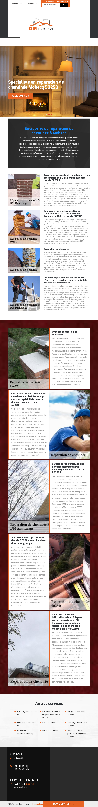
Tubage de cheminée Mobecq (76, 713)
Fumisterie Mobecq (50, 730)
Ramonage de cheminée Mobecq (27, 713)
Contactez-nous (20, 96)
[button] (47, 114)
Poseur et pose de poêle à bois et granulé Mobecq (76, 733)
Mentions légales (38, 804)
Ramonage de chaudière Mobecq (77, 724)
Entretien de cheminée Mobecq (26, 724)
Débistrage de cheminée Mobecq (25, 732)
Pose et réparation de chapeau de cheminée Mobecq (51, 714)
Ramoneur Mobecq (50, 722)
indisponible (16, 3)
